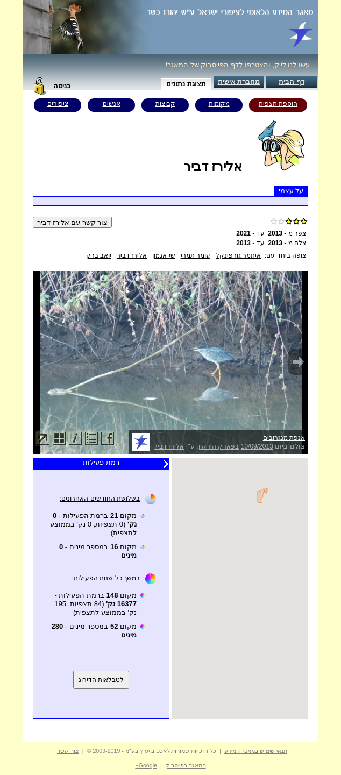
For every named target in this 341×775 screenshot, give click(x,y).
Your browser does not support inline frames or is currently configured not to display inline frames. (240, 588)
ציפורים (57, 104)
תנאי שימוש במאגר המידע (255, 751)
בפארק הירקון (218, 446)
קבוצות (165, 104)
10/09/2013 (257, 446)
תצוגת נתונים (186, 84)
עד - (250, 233)
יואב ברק (98, 255)
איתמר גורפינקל (238, 255)
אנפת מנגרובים (284, 438)
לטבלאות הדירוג (101, 680)
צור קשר (68, 751)
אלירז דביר (132, 255)
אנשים (111, 104)
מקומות (219, 104)
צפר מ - (287, 233)
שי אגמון (163, 255)
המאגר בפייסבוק (185, 765)
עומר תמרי (195, 255)
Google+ (146, 765)
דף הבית (291, 81)
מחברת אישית (239, 81)
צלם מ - (287, 243)
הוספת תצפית (278, 104)
